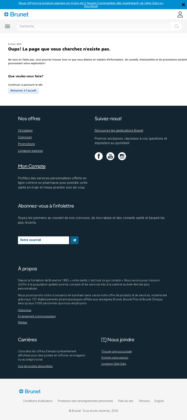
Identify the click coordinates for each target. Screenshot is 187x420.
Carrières (27, 340)
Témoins (144, 401)
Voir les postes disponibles (35, 366)
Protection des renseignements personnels (86, 401)
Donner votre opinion (114, 357)
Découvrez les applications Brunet (119, 131)
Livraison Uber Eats (113, 363)
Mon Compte (32, 166)
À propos (27, 269)
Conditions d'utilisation (38, 401)
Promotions (26, 144)
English (159, 401)
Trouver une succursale (116, 351)
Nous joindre (117, 340)
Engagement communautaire (37, 316)
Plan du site (126, 401)
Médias (22, 322)
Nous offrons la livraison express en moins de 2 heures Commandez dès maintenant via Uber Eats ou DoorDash (91, 4)
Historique (24, 310)
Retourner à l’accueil (23, 90)
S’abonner (74, 240)
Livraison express (30, 151)
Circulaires (25, 131)
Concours (25, 137)
